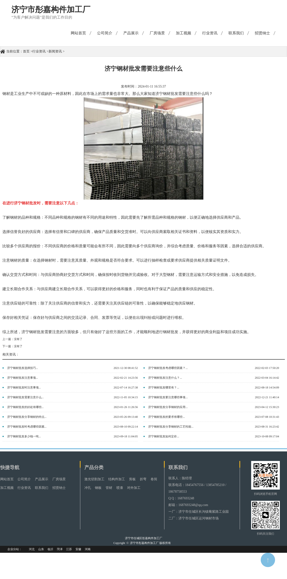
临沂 (50, 549)
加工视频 (183, 33)
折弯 (143, 479)
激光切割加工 (94, 479)
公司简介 (104, 33)
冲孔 (87, 488)
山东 (41, 549)
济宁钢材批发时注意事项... (24, 387)
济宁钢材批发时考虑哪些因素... (27, 426)
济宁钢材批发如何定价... (163, 436)
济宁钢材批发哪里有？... (163, 387)
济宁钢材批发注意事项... (22, 377)
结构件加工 (116, 479)
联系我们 (236, 33)
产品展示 (131, 33)
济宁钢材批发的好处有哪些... (25, 407)
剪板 (132, 479)
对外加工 (134, 488)
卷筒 (154, 479)
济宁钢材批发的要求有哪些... (166, 417)
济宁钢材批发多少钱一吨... (24, 436)
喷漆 (119, 488)
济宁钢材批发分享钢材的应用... (168, 407)
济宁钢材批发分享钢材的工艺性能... (170, 426)
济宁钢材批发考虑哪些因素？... (168, 368)
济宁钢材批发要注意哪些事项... (168, 397)
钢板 (98, 488)
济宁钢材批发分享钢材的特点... (27, 417)
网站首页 (78, 33)
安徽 (78, 549)
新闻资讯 (55, 51)
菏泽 (60, 549)
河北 (32, 549)
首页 (26, 51)
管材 (109, 488)
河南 (88, 549)
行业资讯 (209, 33)
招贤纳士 (262, 33)
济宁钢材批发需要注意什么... (25, 397)
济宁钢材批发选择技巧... (22, 368)
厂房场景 (157, 33)
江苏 (69, 549)
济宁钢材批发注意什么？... (165, 377)
